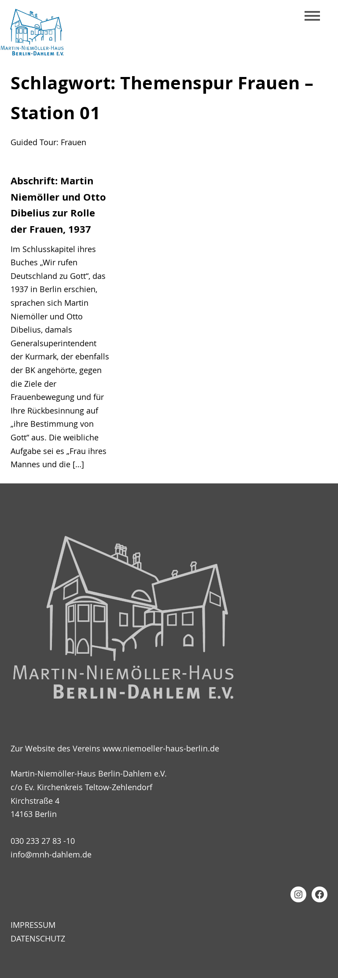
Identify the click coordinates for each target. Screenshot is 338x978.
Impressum (33, 924)
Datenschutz (38, 938)
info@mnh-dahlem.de (51, 854)
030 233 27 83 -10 (43, 840)
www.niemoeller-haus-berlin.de (161, 748)
